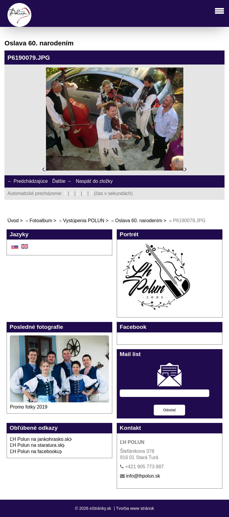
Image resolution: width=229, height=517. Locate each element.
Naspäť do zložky (94, 181)
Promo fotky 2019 (28, 406)
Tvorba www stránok (135, 508)
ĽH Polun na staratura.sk (37, 445)
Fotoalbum (41, 220)
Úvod (13, 220)
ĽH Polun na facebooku (36, 451)
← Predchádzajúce (27, 181)
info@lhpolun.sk (143, 475)
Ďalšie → (62, 181)
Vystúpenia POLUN (83, 220)
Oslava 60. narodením (138, 220)
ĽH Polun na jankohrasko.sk (41, 439)
